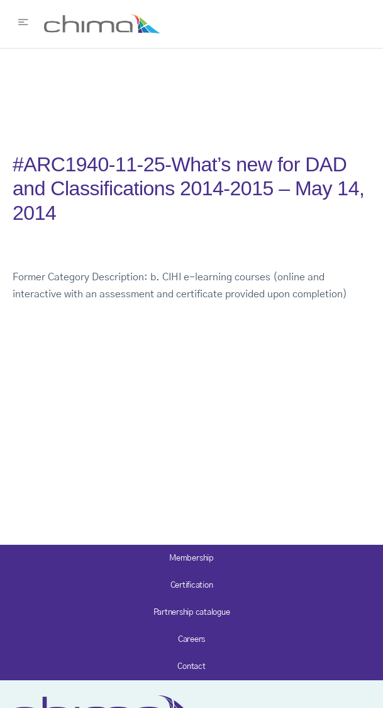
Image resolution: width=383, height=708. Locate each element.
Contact (191, 667)
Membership (191, 558)
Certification (191, 585)
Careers (191, 640)
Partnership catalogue (191, 612)
